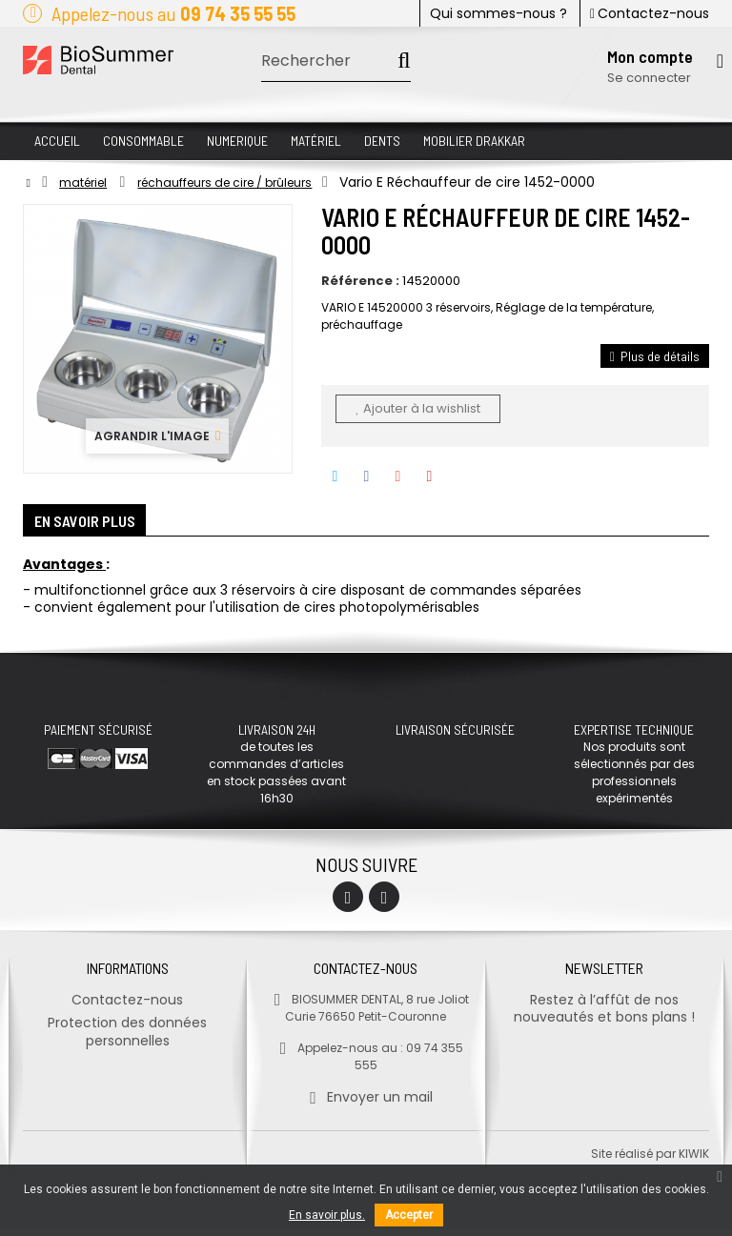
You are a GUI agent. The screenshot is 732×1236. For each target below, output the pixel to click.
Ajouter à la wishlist (417, 408)
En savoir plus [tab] (94, 524)
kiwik (694, 1160)
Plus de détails (655, 356)
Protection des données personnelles (127, 1038)
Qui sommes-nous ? (498, 13)
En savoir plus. (327, 1215)
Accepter (409, 1215)
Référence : (360, 281)
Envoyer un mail (365, 1103)
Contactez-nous (649, 13)
